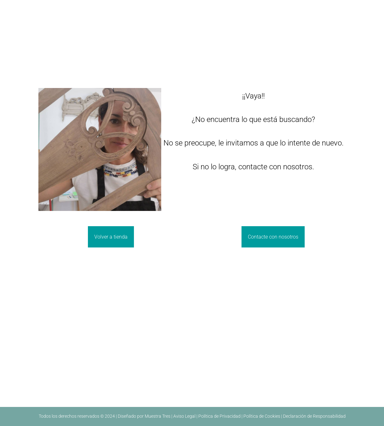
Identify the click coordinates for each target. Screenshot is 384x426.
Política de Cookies (261, 416)
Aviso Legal (184, 416)
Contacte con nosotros (273, 237)
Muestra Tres (157, 416)
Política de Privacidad (219, 416)
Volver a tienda (111, 237)
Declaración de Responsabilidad (314, 416)
